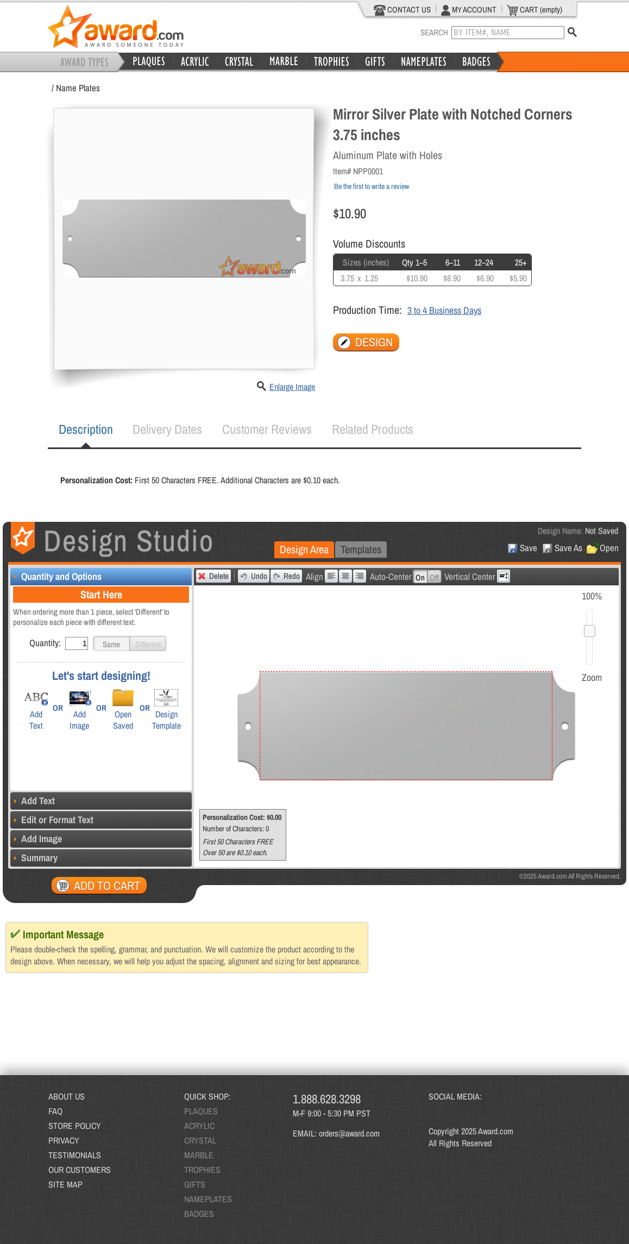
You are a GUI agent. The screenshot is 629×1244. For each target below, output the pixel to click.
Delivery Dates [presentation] (167, 429)
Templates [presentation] (361, 549)
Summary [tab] (34, 857)
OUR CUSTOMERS (79, 1170)
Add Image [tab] (36, 838)
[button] (111, 643)
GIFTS (194, 1184)
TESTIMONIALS (74, 1155)
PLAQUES (201, 1111)
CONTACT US (402, 10)
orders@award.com (349, 1133)
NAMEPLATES (208, 1199)
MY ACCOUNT (468, 10)
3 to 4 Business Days (444, 310)
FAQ (55, 1111)
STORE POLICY (74, 1126)
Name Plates (78, 87)
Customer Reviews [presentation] (267, 429)
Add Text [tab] (32, 800)
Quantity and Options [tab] (56, 576)
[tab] (85, 429)
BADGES (199, 1214)
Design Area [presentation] (304, 549)
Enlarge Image (292, 387)
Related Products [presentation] (372, 429)
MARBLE (198, 1155)
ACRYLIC (199, 1126)
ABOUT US (66, 1096)
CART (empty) (534, 10)
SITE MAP (65, 1184)
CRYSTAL (200, 1140)
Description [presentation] (86, 429)
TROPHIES (202, 1170)
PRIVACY (63, 1140)
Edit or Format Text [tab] (51, 819)
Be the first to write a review (371, 186)
